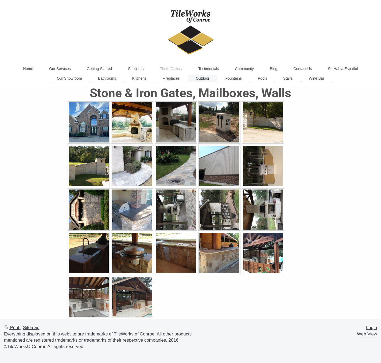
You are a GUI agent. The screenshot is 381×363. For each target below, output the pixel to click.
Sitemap (31, 327)
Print (12, 327)
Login (371, 327)
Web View (367, 334)
